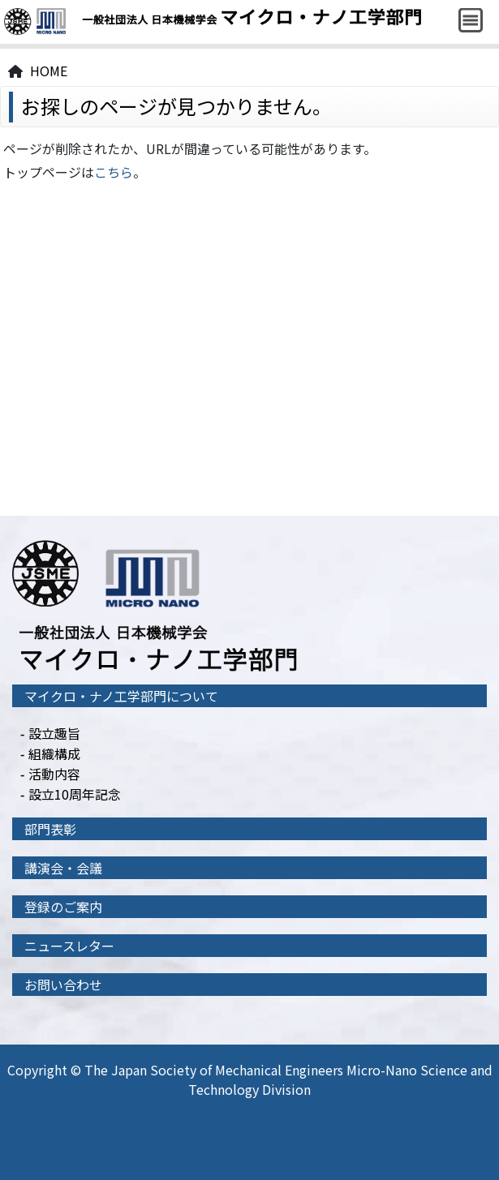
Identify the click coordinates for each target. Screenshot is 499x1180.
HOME (48, 70)
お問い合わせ (63, 984)
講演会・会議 (63, 867)
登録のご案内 (63, 906)
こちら (113, 172)
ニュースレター (69, 945)
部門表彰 (50, 829)
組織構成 (54, 753)
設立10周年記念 (74, 794)
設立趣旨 (54, 733)
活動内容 (54, 773)
